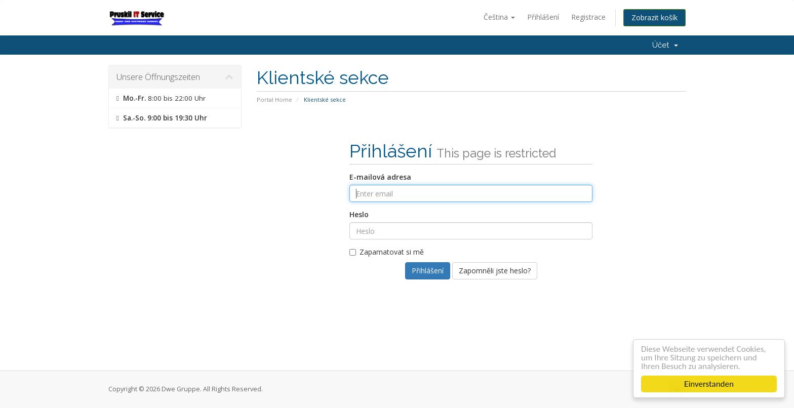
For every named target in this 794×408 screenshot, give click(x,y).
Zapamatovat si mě (386, 252)
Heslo (359, 214)
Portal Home (274, 99)
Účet (665, 45)
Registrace (588, 17)
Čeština (499, 17)
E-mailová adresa (380, 177)
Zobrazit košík (654, 17)
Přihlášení (543, 17)
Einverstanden (710, 384)
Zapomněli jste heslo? (495, 270)
